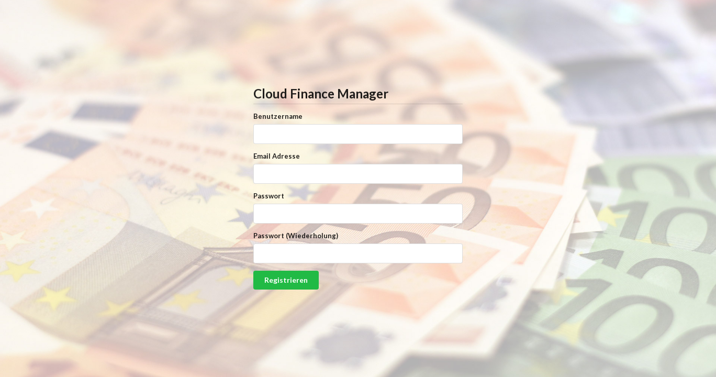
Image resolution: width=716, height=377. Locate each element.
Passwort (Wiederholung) (295, 235)
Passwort (268, 196)
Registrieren (286, 279)
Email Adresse (276, 156)
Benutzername (278, 116)
